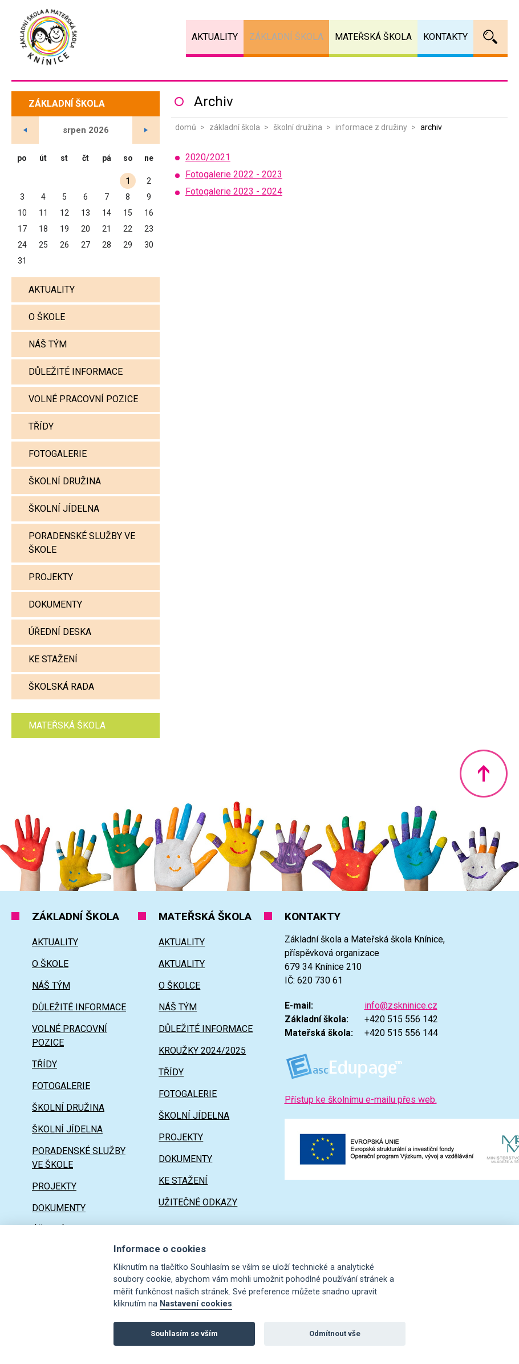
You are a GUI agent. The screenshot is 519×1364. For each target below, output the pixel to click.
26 (64, 244)
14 (106, 212)
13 (85, 212)
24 (22, 244)
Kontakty (445, 36)
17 (22, 228)
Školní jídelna (64, 508)
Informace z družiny (371, 127)
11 (43, 212)
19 (64, 228)
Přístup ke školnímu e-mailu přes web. (361, 1099)
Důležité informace (76, 371)
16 (148, 212)
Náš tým (48, 344)
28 (106, 244)
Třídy (41, 426)
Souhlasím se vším (184, 1333)
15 (127, 212)
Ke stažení (53, 659)
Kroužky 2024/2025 (202, 1050)
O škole (47, 316)
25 (43, 244)
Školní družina (297, 127)
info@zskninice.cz (400, 1005)
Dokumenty (55, 604)
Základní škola (234, 127)
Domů (185, 127)
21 (106, 228)
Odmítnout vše (334, 1333)
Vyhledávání (490, 37)
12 (64, 212)
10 (22, 212)
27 (85, 244)
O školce (179, 985)
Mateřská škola (67, 725)
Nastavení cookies (196, 1304)
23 (148, 228)
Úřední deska (60, 631)
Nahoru (484, 774)
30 (148, 244)
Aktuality (52, 289)
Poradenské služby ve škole (82, 543)
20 (85, 228)
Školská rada (61, 686)
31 (22, 260)
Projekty (51, 577)
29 (127, 244)
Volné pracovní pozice (83, 399)
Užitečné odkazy (198, 1202)
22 (127, 228)
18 (43, 228)
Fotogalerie (58, 453)
